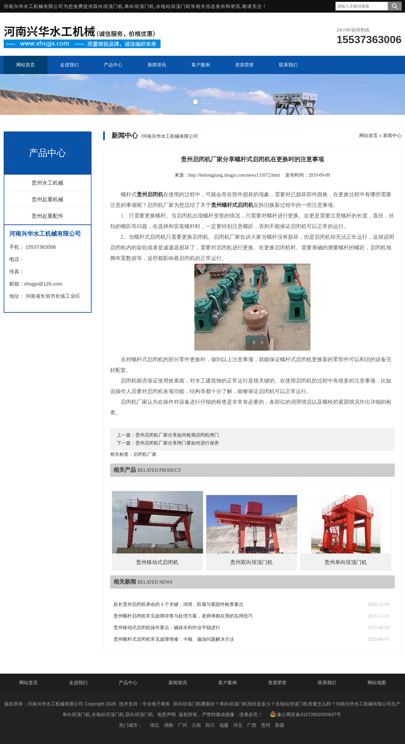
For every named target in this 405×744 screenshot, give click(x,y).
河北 (237, 725)
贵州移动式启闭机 (157, 562)
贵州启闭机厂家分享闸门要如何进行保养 (177, 443)
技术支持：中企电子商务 (144, 703)
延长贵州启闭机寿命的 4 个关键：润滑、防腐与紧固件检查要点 (178, 604)
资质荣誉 (277, 682)
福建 (224, 725)
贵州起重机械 (47, 199)
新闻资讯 (178, 682)
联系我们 (327, 682)
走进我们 (78, 682)
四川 (210, 725)
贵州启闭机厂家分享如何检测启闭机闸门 (177, 435)
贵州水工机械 (47, 183)
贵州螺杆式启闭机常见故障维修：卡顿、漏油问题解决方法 (173, 639)
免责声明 (166, 714)
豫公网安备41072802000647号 (305, 714)
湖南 (168, 725)
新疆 (279, 725)
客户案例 (227, 682)
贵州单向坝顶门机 (345, 562)
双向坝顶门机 (108, 6)
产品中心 (128, 682)
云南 (196, 725)
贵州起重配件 (47, 216)
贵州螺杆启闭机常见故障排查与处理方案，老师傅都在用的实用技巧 (183, 616)
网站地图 (377, 682)
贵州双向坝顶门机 (251, 562)
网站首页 (368, 135)
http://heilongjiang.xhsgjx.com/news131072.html (234, 175)
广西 (251, 725)
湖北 (154, 725)
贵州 (265, 725)
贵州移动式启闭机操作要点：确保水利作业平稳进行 (166, 627)
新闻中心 (392, 135)
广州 (182, 725)
